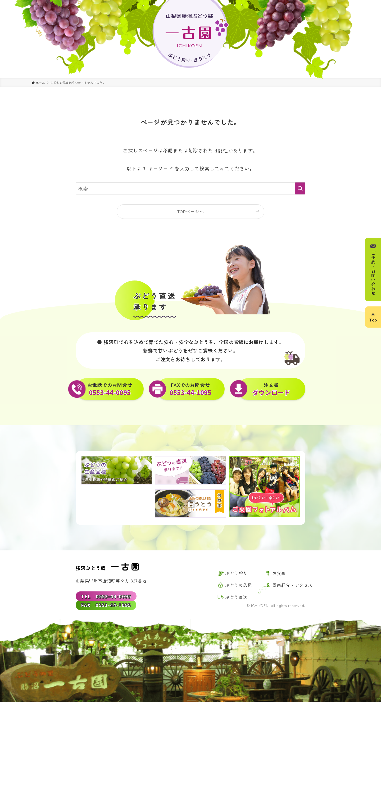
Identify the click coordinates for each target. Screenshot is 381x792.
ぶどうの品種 (238, 585)
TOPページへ (190, 211)
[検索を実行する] (300, 188)
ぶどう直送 (236, 597)
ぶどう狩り (236, 573)
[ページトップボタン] (373, 317)
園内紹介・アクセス (292, 585)
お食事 (279, 573)
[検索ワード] (190, 188)
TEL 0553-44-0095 (106, 596)
